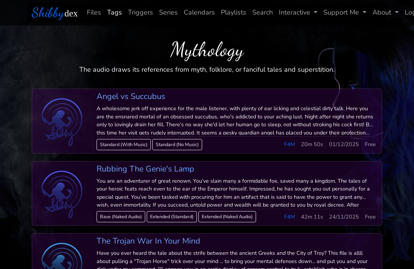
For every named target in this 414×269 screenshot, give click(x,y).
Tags (114, 12)
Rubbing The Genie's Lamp (145, 168)
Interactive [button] (295, 12)
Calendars (199, 12)
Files (94, 12)
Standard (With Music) (123, 144)
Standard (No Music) (177, 144)
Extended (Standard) (172, 216)
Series (168, 12)
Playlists (233, 12)
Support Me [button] (342, 12)
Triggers (140, 12)
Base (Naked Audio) (121, 216)
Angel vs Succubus (131, 96)
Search (262, 12)
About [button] (382, 12)
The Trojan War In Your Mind (148, 241)
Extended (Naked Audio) (227, 216)
